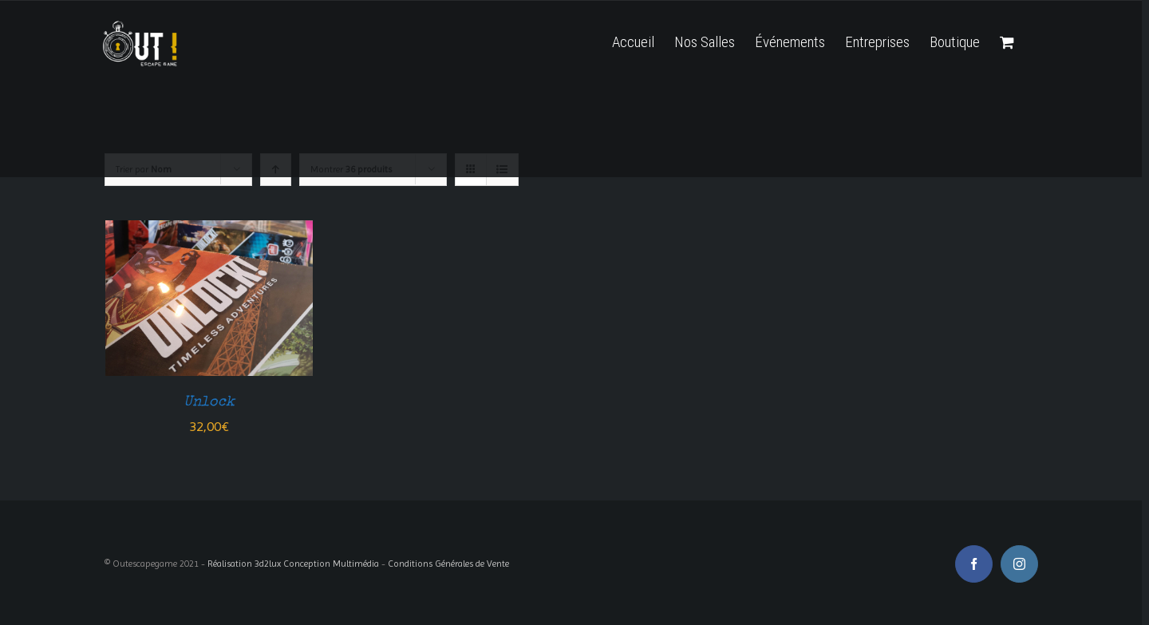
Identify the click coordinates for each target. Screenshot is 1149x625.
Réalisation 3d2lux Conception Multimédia (293, 563)
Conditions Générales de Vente (448, 563)
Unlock (209, 402)
